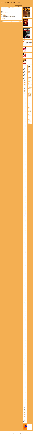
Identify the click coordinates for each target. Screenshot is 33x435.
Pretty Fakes (29, 121)
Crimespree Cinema (29, 71)
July (25, 406)
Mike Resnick (29, 96)
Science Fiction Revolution (30, 77)
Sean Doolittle (29, 80)
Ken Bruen (29, 95)
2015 (24, 69)
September (24, 90)
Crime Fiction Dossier (29, 119)
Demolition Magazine (29, 111)
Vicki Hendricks (30, 84)
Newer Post (2, 21)
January (24, 419)
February (24, 416)
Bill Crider (29, 115)
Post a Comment (3, 18)
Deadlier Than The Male (29, 86)
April (24, 412)
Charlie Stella (29, 93)
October (24, 87)
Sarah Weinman (29, 103)
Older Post (20, 21)
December (25, 82)
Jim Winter (29, 120)
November (25, 84)
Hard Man (29, 94)
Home (11, 21)
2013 (24, 72)
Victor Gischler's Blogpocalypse (10, 2)
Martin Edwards (29, 81)
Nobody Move (29, 97)
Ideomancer (29, 110)
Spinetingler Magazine (29, 114)
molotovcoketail (18, 433)
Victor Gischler (25, 41)
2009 (24, 78)
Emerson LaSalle (29, 123)
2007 (24, 421)
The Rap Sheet (30, 87)
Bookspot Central (29, 74)
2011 (24, 75)
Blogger (23, 433)
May (25, 410)
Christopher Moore (29, 88)
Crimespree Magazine (29, 108)
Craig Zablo (4, 15)
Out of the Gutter (29, 107)
